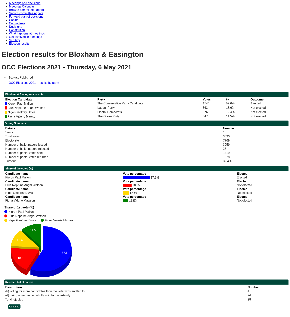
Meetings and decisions (24, 3)
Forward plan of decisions (26, 16)
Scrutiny (14, 40)
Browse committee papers (26, 9)
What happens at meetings (27, 33)
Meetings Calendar (21, 6)
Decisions (15, 26)
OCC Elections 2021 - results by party (34, 82)
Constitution (17, 30)
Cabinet (14, 20)
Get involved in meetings (25, 36)
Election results (19, 43)
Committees (17, 23)
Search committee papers (26, 13)
